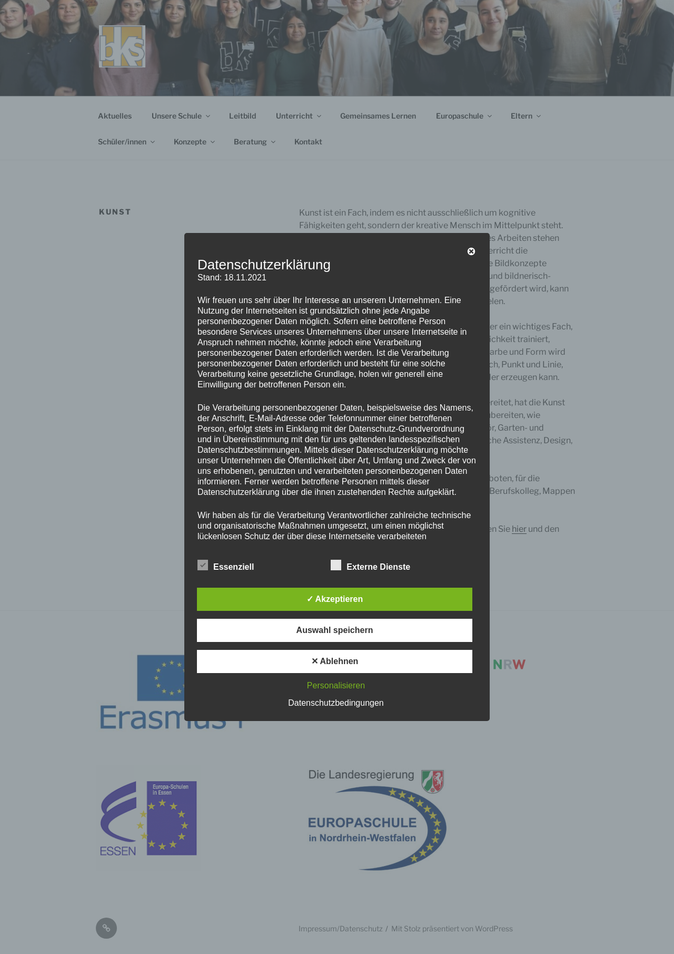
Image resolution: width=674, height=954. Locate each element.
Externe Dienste (370, 565)
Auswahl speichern (334, 630)
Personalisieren (336, 685)
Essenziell (225, 565)
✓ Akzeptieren (334, 599)
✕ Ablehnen (335, 661)
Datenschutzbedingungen (335, 702)
